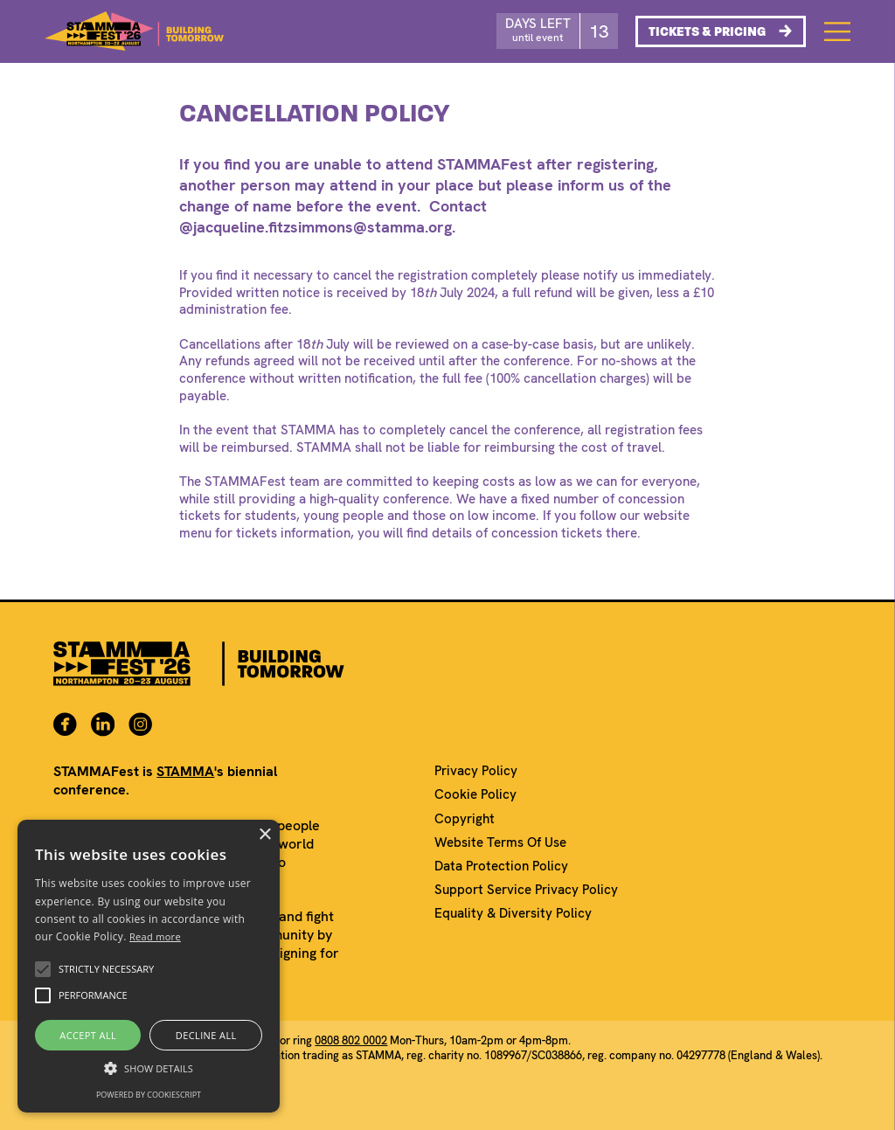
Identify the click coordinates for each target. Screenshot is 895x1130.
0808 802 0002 (351, 1040)
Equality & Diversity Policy (513, 913)
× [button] (264, 835)
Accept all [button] (87, 1035)
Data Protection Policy (501, 866)
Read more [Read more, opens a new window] (155, 936)
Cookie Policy (475, 795)
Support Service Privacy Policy (526, 890)
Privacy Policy (475, 771)
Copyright (464, 819)
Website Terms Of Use (500, 843)
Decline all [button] (206, 1035)
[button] (42, 969)
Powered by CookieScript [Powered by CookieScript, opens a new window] (148, 1094)
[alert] (148, 966)
